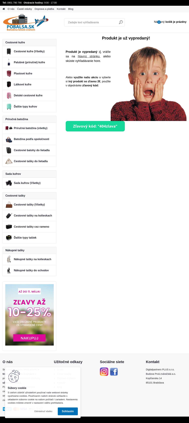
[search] (121, 23)
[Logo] (26, 22)
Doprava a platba (44, 8)
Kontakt (61, 8)
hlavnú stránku (89, 56)
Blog (70, 8)
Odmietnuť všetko (43, 411)
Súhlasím (68, 411)
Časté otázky (24, 8)
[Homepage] (4, 9)
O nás (11, 8)
